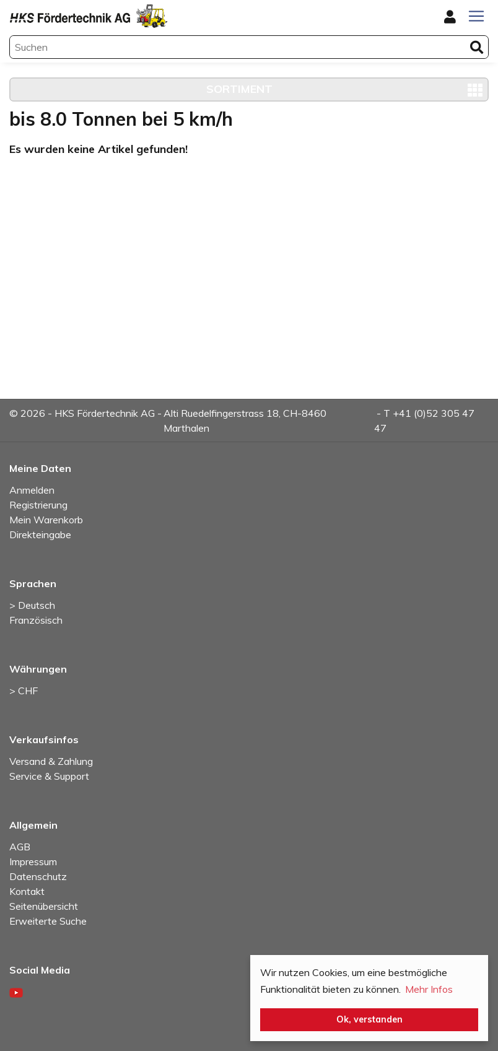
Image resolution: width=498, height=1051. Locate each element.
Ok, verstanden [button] (369, 1019)
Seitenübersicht (43, 906)
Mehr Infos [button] (429, 989)
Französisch (36, 620)
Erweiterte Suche (48, 921)
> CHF (23, 690)
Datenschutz (38, 876)
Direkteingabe (40, 534)
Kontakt (27, 891)
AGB (19, 846)
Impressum (33, 861)
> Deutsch (32, 605)
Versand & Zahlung (51, 761)
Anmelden (32, 490)
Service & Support (49, 776)
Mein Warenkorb (46, 519)
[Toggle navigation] (476, 16)
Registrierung (38, 505)
